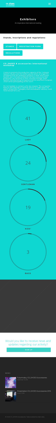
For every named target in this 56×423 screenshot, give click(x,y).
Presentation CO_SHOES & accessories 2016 (34, 391)
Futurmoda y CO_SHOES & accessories (32, 378)
